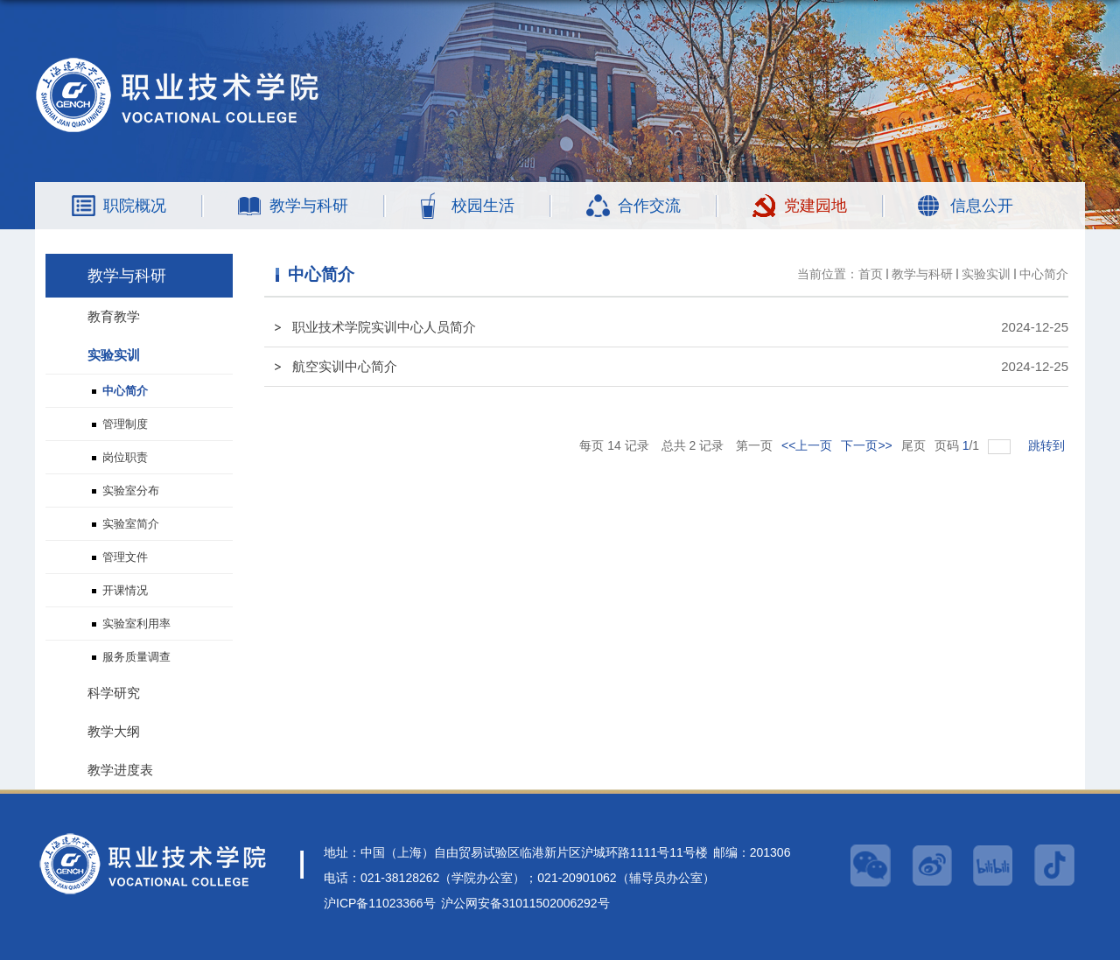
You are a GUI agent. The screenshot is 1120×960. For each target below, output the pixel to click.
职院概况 (134, 205)
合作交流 (649, 205)
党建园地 (815, 205)
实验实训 (986, 274)
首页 (870, 274)
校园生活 (483, 205)
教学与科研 (309, 205)
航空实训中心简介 (344, 366)
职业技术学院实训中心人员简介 (384, 326)
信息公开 (981, 205)
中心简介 (1043, 274)
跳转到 (1048, 445)
